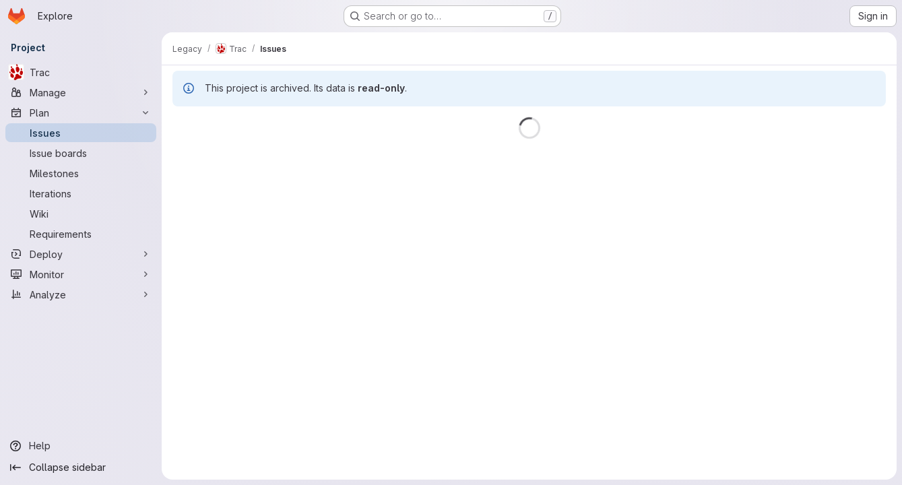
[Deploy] (80, 254)
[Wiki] (80, 213)
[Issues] (80, 132)
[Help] (80, 446)
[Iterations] (80, 193)
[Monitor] (80, 274)
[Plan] (80, 112)
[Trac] (80, 72)
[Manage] (80, 92)
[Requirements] (80, 233)
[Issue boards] (80, 152)
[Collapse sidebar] (80, 467)
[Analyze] (80, 294)
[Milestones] (80, 173)
